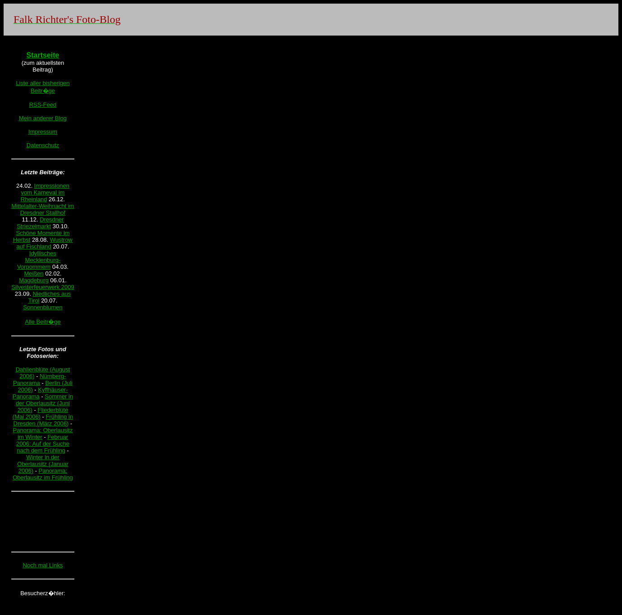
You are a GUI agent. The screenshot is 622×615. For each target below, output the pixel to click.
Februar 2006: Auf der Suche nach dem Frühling (42, 444)
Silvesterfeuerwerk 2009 (42, 287)
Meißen (33, 273)
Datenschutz (43, 145)
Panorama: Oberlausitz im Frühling (43, 474)
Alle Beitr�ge (42, 321)
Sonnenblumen (42, 307)
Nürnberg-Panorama (39, 379)
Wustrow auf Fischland (44, 243)
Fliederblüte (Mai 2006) (40, 413)
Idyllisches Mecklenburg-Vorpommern (38, 260)
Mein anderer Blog (43, 118)
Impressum (42, 131)
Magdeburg (34, 280)
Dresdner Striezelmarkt (40, 223)
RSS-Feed (43, 104)
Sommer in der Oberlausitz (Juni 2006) (44, 403)
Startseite (43, 55)
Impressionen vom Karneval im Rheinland (45, 192)
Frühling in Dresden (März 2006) (43, 420)
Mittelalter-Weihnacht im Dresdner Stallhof (42, 209)
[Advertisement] (43, 521)
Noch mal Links (43, 565)
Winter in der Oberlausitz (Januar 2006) (42, 464)
